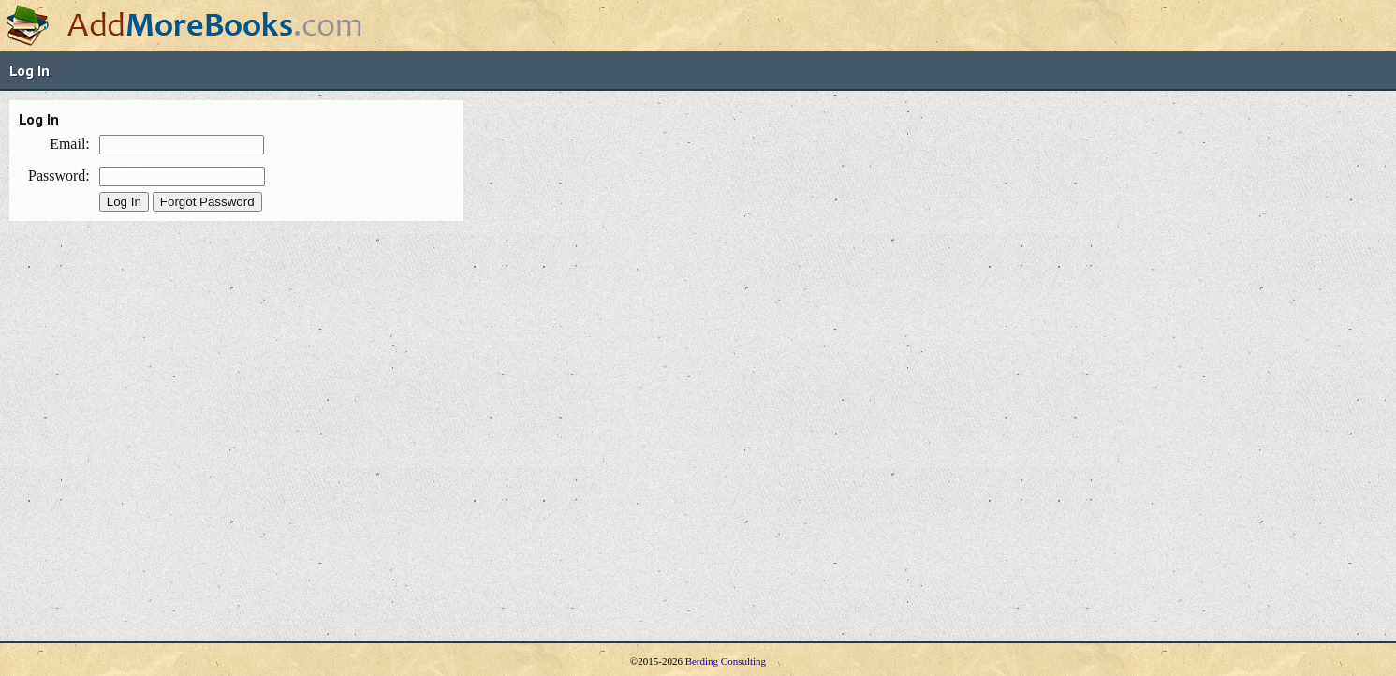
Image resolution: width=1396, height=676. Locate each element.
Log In (29, 70)
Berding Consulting (725, 661)
